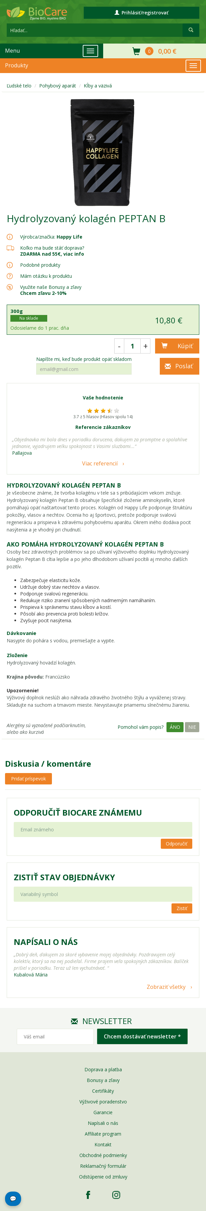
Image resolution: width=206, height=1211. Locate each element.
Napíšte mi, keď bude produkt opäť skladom (84, 359)
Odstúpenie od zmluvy (103, 1176)
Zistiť (182, 908)
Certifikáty (103, 1091)
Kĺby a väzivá (98, 85)
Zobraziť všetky (166, 987)
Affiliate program (103, 1134)
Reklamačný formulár (103, 1166)
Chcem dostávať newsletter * (142, 1036)
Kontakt (103, 1144)
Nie (192, 727)
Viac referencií (100, 463)
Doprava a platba (103, 1069)
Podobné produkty (40, 265)
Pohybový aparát (57, 85)
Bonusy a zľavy (103, 1080)
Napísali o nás (103, 1123)
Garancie (103, 1112)
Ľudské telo (19, 85)
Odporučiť (176, 843)
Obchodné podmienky (103, 1155)
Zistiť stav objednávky (64, 877)
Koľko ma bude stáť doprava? (52, 248)
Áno (175, 727)
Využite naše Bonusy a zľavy (50, 290)
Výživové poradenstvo (103, 1101)
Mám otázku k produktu (46, 276)
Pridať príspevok (28, 778)
